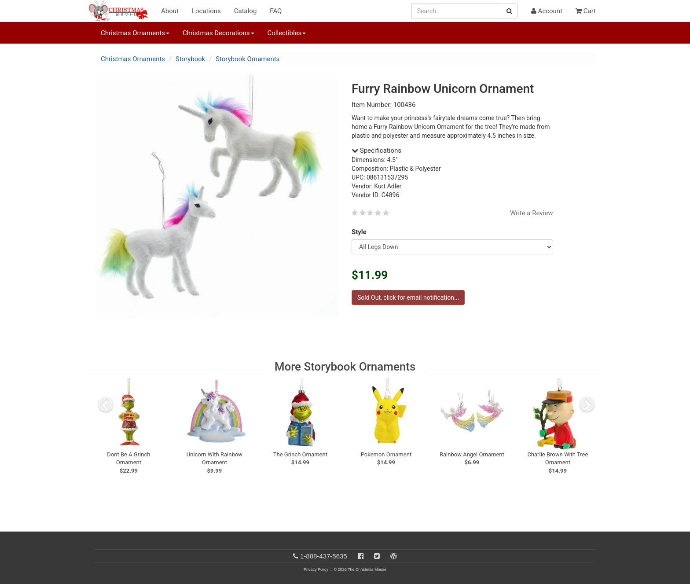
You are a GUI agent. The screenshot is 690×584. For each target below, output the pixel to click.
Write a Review (531, 213)
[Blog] (393, 556)
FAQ (276, 11)
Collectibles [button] (287, 33)
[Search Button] (509, 11)
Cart (586, 11)
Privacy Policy (316, 569)
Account (546, 11)
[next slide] (587, 404)
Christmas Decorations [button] (218, 33)
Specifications (376, 150)
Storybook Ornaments (247, 59)
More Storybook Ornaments (345, 366)
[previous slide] (105, 404)
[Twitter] (377, 556)
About (170, 11)
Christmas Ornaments (133, 59)
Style (361, 232)
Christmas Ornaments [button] (135, 33)
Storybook (191, 59)
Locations (206, 11)
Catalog (245, 11)
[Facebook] (360, 556)
